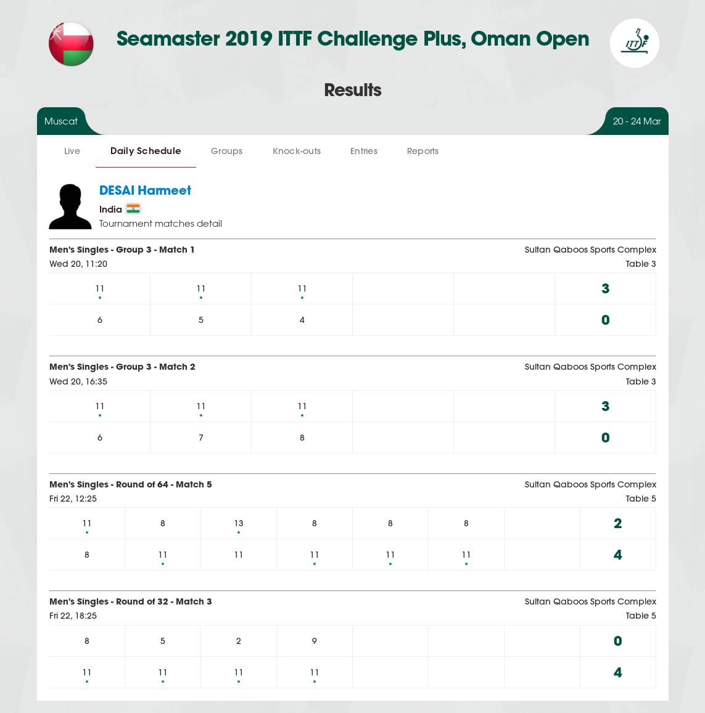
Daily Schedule (146, 151)
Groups (227, 151)
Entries (363, 151)
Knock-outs (297, 151)
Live (72, 151)
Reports (423, 151)
